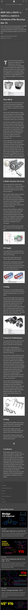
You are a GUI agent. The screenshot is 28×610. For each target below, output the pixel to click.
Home (7, 4)
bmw (6, 38)
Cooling (3, 493)
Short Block (4, 485)
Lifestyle (13, 4)
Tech (16, 4)
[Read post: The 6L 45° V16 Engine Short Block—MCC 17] (14, 578)
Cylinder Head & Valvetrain (7, 488)
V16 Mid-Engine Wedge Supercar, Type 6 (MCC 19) (13, 531)
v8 (10, 38)
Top (2, 482)
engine (8, 38)
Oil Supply (4, 490)
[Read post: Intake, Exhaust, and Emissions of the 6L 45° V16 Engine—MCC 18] (14, 547)
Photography (20, 4)
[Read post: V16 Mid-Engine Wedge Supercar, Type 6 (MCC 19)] (14, 519)
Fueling (3, 499)
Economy (10, 4)
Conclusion (4, 501)
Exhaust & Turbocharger (6, 496)
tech (1, 9)
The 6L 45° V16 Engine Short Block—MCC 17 (12, 590)
